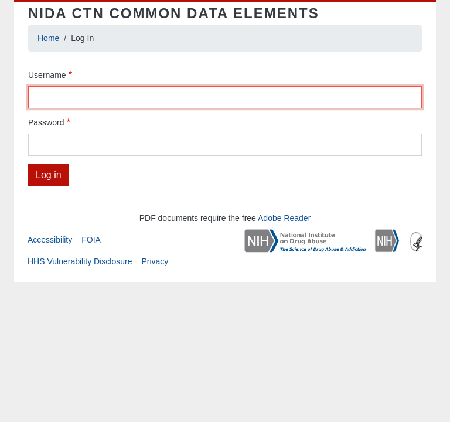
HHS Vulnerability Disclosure (80, 261)
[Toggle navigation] (405, 13)
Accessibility (50, 239)
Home (48, 38)
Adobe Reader (284, 218)
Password (46, 122)
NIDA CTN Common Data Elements (173, 13)
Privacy (154, 261)
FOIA (91, 239)
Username (47, 75)
